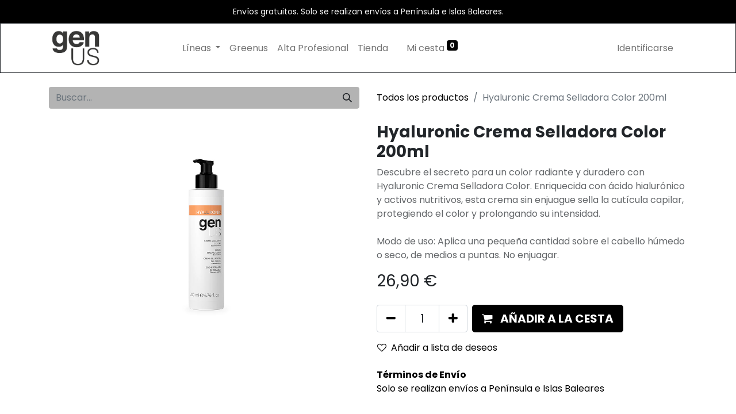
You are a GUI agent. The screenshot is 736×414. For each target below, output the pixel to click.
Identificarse (645, 48)
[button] (547, 318)
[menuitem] (249, 48)
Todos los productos (423, 97)
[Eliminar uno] (391, 318)
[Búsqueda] (347, 98)
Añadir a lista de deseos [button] (437, 347)
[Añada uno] (453, 318)
